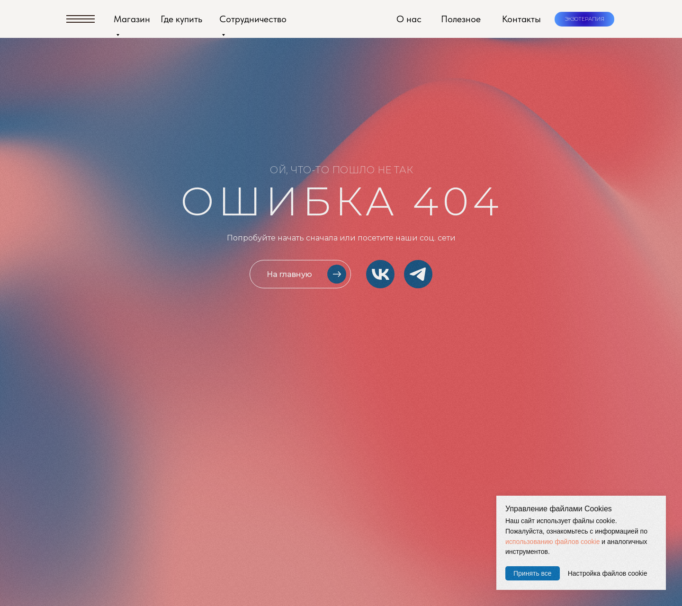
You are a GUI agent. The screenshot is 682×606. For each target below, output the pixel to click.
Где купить (181, 19)
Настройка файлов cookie (607, 573)
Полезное (461, 19)
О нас (409, 19)
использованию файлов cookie (552, 541)
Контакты (521, 19)
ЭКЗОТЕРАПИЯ (584, 19)
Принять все (532, 573)
